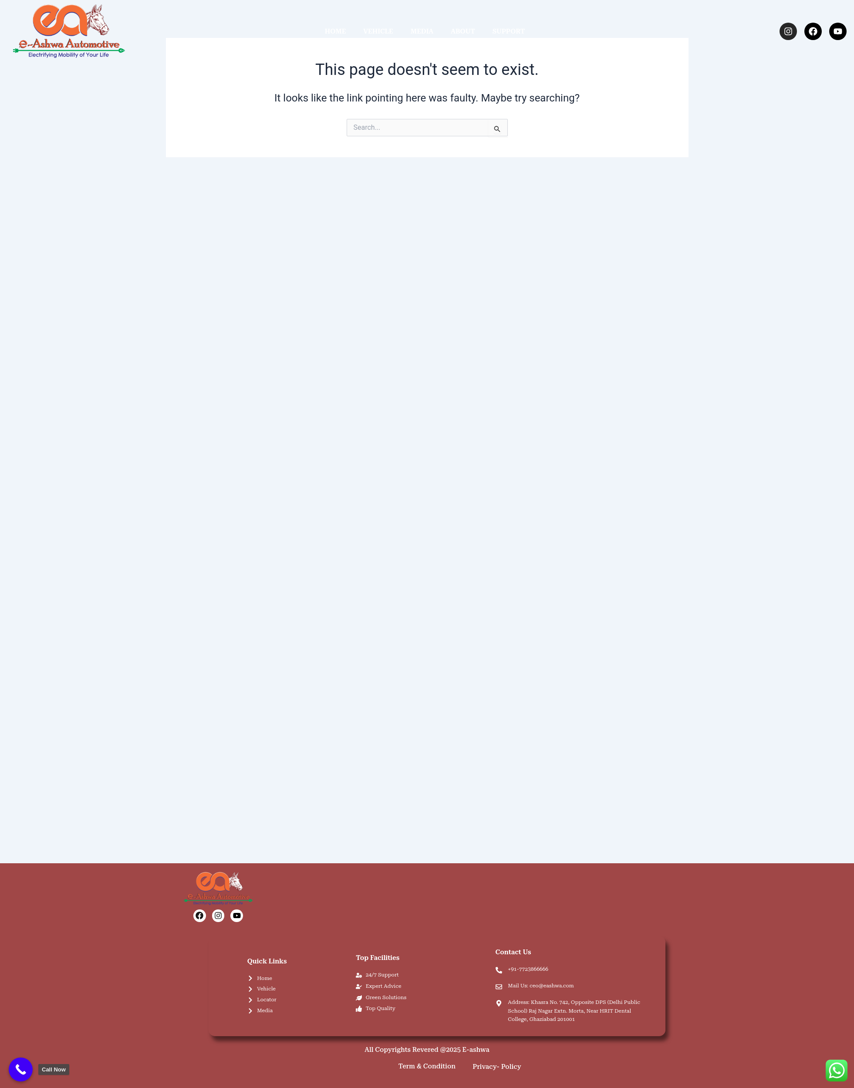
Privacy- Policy (497, 1067)
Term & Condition (427, 1066)
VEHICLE (378, 31)
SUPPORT (509, 31)
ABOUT (463, 31)
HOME (335, 31)
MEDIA (422, 31)
